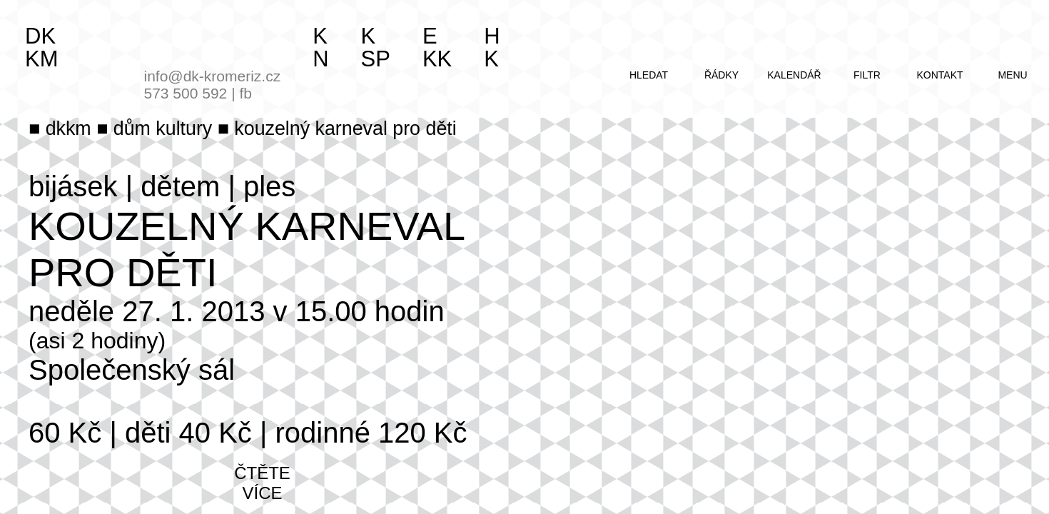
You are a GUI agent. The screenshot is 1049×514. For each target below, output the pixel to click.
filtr (867, 75)
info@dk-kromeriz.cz (212, 76)
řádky (721, 75)
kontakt (939, 75)
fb (245, 93)
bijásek (73, 186)
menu (1012, 75)
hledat (648, 75)
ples (269, 186)
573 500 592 (186, 93)
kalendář (794, 75)
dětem (180, 186)
